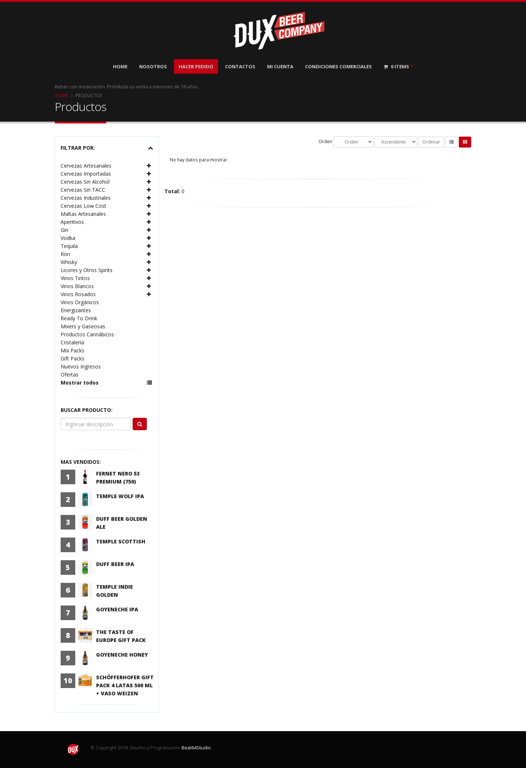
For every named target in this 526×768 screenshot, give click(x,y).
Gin (64, 229)
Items (396, 66)
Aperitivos (72, 221)
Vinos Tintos (75, 278)
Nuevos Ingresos (81, 366)
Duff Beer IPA (115, 564)
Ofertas (70, 374)
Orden (325, 141)
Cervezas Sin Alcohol (85, 181)
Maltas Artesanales (83, 213)
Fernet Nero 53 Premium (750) (118, 477)
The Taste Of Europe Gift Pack (121, 635)
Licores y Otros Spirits (87, 270)
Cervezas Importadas (86, 173)
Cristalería (72, 342)
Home (120, 66)
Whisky (69, 262)
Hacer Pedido (196, 66)
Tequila (69, 245)
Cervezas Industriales (86, 197)
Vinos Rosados (78, 294)
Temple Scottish (120, 541)
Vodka (68, 237)
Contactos (240, 66)
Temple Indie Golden (114, 590)
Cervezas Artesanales (86, 165)
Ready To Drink (79, 318)
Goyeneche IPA (117, 609)
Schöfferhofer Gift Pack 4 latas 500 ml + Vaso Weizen (125, 685)
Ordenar (431, 142)
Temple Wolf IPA (120, 496)
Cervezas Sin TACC (83, 189)
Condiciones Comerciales (338, 66)
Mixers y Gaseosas (83, 326)
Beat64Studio (196, 748)
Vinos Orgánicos (80, 302)
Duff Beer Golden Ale (121, 522)
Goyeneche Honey (122, 654)
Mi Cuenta (280, 66)
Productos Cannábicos (87, 334)
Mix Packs (72, 350)
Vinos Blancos (77, 286)
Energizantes (76, 310)
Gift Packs (72, 358)
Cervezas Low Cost (83, 205)
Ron (65, 254)
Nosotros (153, 66)
